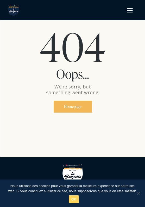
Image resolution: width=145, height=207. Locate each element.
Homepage (72, 106)
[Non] (138, 193)
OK (73, 199)
